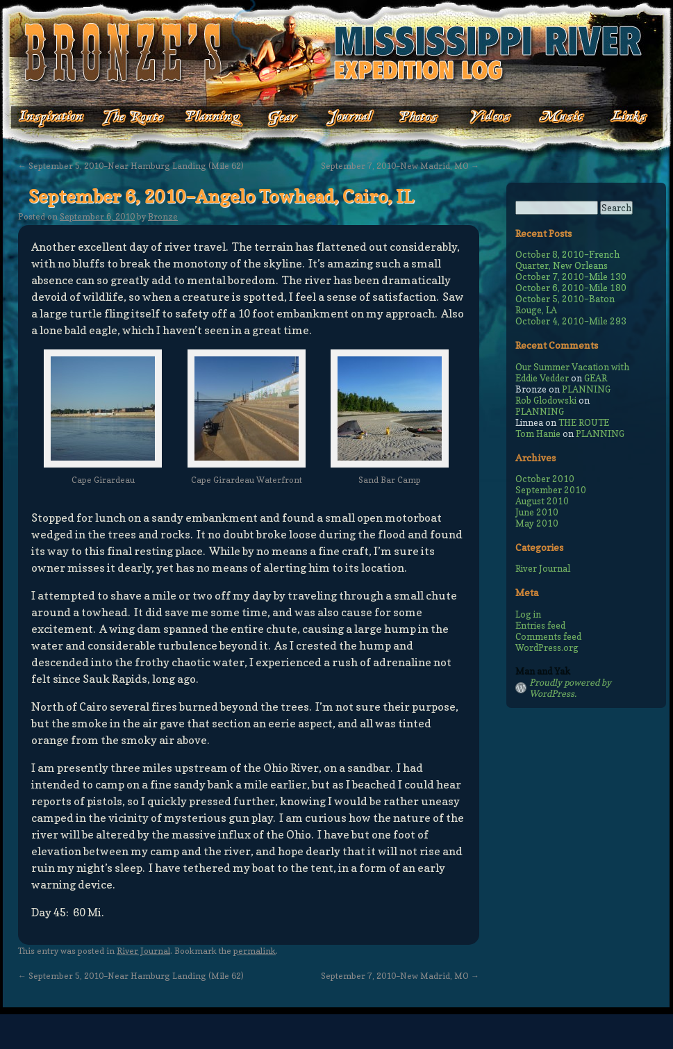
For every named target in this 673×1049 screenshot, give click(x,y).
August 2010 (542, 500)
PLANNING (586, 389)
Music (550, 118)
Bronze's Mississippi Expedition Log (336, 52)
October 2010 (544, 478)
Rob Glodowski (545, 400)
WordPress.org (547, 647)
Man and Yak (542, 671)
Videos (480, 118)
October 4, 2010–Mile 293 (570, 321)
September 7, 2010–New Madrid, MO (400, 165)
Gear (283, 118)
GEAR (595, 377)
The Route (133, 118)
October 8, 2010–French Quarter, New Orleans (567, 260)
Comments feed (548, 636)
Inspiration (43, 118)
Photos (411, 118)
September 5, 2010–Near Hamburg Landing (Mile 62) (131, 165)
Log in (528, 614)
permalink (254, 950)
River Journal (143, 950)
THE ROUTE (583, 422)
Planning (214, 118)
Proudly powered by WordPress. (570, 688)
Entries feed (540, 625)
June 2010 (536, 512)
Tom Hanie (537, 433)
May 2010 (536, 523)
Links (619, 118)
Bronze (163, 216)
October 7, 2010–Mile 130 (570, 276)
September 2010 (550, 489)
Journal (346, 118)
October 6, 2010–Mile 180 (570, 287)
